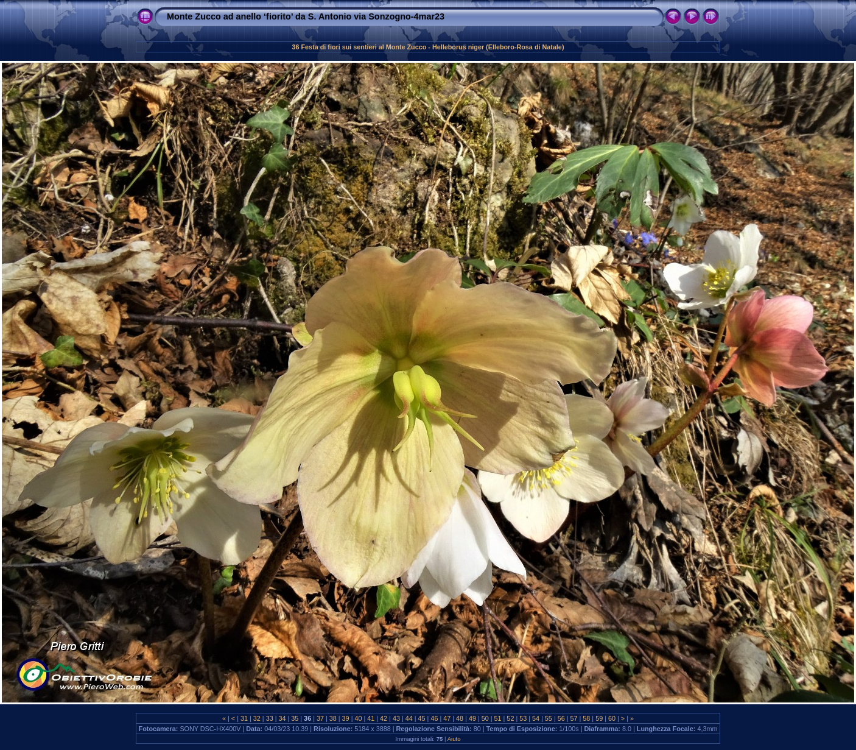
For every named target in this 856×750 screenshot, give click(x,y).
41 (370, 718)
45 (421, 718)
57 (574, 718)
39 (345, 718)
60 (611, 718)
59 (599, 718)
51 (498, 718)
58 (586, 718)
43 (396, 718)
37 (320, 718)
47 (446, 718)
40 (358, 718)
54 (535, 718)
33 (269, 718)
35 (294, 718)
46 (434, 718)
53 (522, 718)
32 (256, 718)
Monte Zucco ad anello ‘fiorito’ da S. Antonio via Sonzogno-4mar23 (305, 16)
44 (409, 718)
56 (561, 718)
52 (510, 718)
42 (383, 718)
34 (281, 718)
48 (459, 718)
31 (244, 718)
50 (485, 718)
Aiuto (454, 738)
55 (548, 718)
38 (333, 718)
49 (472, 718)
